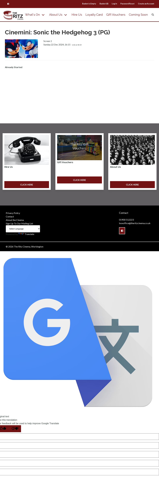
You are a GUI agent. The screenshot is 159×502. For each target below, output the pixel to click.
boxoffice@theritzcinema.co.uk (134, 223)
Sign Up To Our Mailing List (19, 223)
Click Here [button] (26, 184)
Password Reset (127, 3)
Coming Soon (138, 14)
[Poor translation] (15, 428)
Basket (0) (104, 3)
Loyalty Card (94, 14)
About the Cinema (15, 220)
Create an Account (146, 3)
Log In (114, 3)
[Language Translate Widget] (23, 228)
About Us (55, 14)
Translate (26, 234)
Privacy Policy (13, 213)
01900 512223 (126, 219)
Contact (10, 216)
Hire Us (77, 14)
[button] (8, 3)
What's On (32, 14)
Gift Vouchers (115, 14)
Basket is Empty (89, 3)
